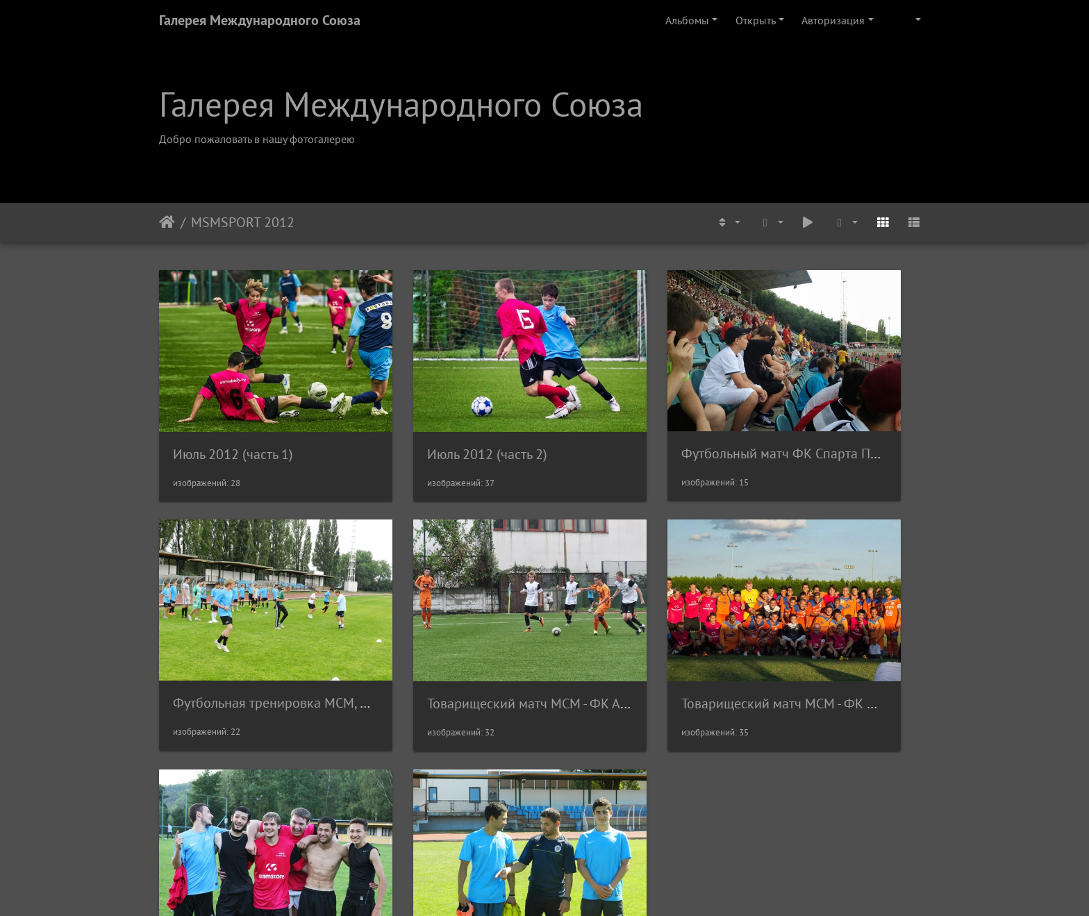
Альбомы (687, 20)
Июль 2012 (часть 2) (431, 415)
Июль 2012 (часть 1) (233, 415)
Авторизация (833, 20)
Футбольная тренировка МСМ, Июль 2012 (893, 415)
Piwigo (563, 887)
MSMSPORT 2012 (242, 222)
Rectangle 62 (208, 830)
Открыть (755, 20)
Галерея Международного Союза (259, 20)
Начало (167, 222)
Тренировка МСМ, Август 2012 (858, 625)
